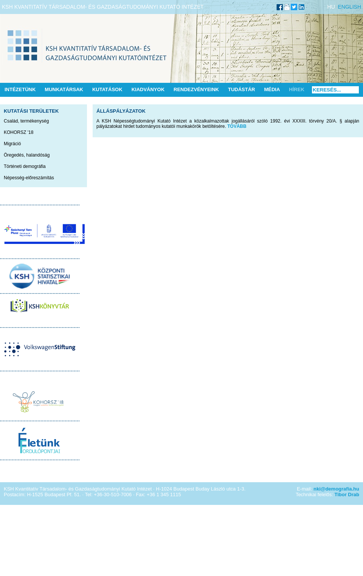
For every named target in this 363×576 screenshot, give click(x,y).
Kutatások (107, 89)
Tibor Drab (347, 494)
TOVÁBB (236, 126)
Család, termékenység (26, 121)
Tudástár (241, 89)
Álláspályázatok (121, 111)
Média (272, 89)
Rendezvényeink (196, 89)
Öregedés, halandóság (27, 155)
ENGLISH (349, 7)
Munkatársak (64, 89)
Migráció (12, 143)
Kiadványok (148, 89)
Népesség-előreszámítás (29, 177)
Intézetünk (20, 89)
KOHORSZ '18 (18, 132)
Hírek (296, 89)
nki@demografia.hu (336, 489)
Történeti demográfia (25, 166)
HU (331, 7)
